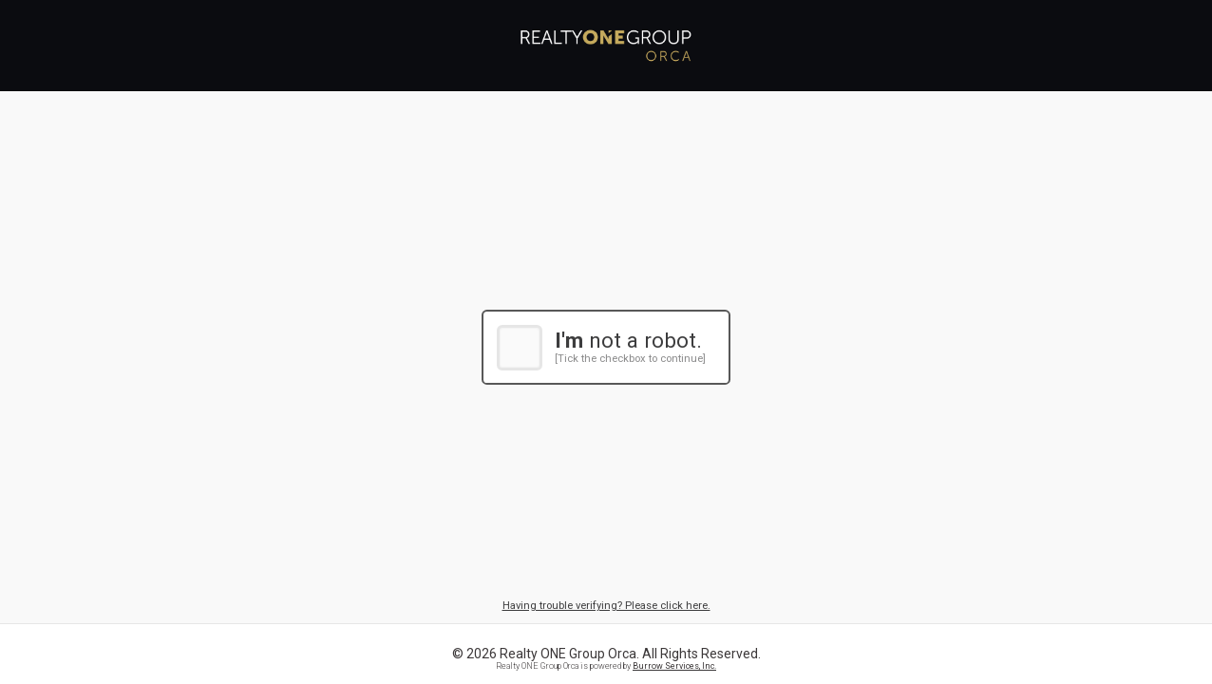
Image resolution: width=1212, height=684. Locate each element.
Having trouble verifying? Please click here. (606, 605)
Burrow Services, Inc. (674, 666)
